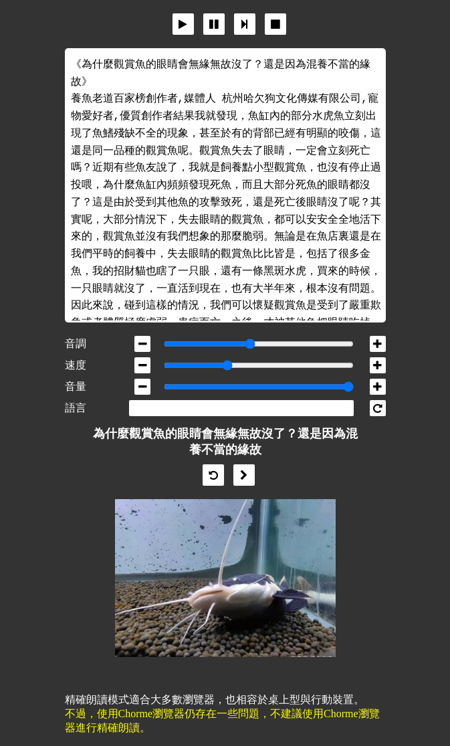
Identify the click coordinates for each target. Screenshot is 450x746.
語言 (75, 407)
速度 (75, 365)
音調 (75, 343)
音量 (75, 386)
